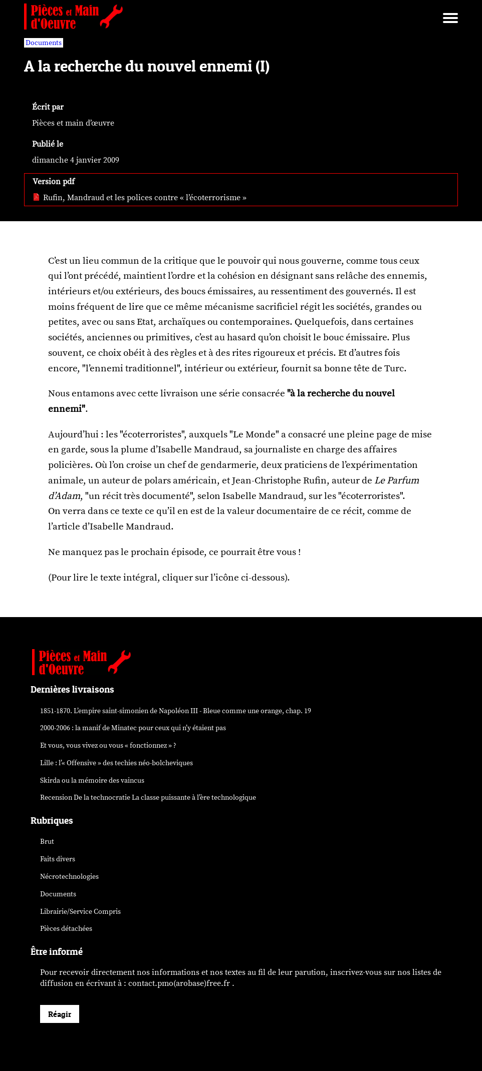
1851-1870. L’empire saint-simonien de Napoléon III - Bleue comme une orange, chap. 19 (175, 711)
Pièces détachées (66, 928)
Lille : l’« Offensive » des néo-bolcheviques (116, 763)
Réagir (59, 1014)
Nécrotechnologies (69, 876)
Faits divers (57, 859)
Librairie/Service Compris (80, 911)
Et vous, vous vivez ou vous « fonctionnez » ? (108, 745)
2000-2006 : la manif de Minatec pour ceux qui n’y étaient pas (133, 728)
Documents (58, 894)
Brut (47, 841)
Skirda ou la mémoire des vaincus (92, 780)
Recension (148, 797)
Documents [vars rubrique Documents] (44, 43)
